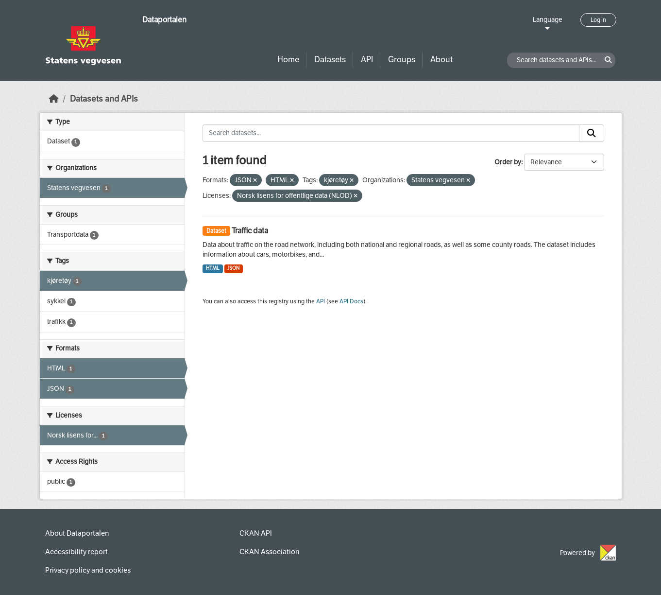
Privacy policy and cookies (88, 570)
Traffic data (250, 230)
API (367, 59)
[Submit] (591, 133)
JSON (233, 268)
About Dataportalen (77, 533)
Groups (401, 59)
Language (547, 20)
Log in (598, 20)
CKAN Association (269, 551)
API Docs (351, 301)
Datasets (330, 59)
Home (288, 59)
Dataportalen (164, 19)
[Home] (54, 99)
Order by (507, 162)
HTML (213, 268)
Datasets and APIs (104, 99)
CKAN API (255, 533)
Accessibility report (76, 551)
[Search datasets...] (391, 133)
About (441, 59)
